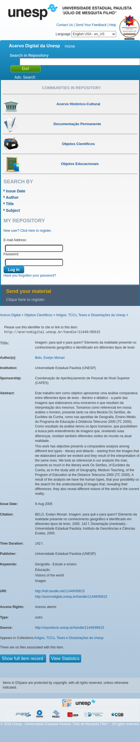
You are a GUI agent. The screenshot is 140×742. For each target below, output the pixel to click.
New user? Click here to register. (28, 231)
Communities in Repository (71, 88)
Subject (13, 210)
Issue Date (15, 191)
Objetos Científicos (38, 315)
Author (12, 197)
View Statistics (65, 658)
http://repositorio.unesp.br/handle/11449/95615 (69, 628)
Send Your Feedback (91, 25)
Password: (11, 254)
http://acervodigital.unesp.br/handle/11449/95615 (71, 597)
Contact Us (64, 25)
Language (86, 34)
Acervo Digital (10, 315)
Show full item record (23, 658)
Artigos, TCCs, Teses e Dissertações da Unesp (90, 315)
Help (112, 25)
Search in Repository (29, 55)
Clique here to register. (25, 299)
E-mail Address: (15, 240)
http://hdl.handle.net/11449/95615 (60, 591)
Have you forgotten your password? (30, 275)
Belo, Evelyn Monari (50, 358)
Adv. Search (24, 77)
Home (70, 46)
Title (10, 204)
